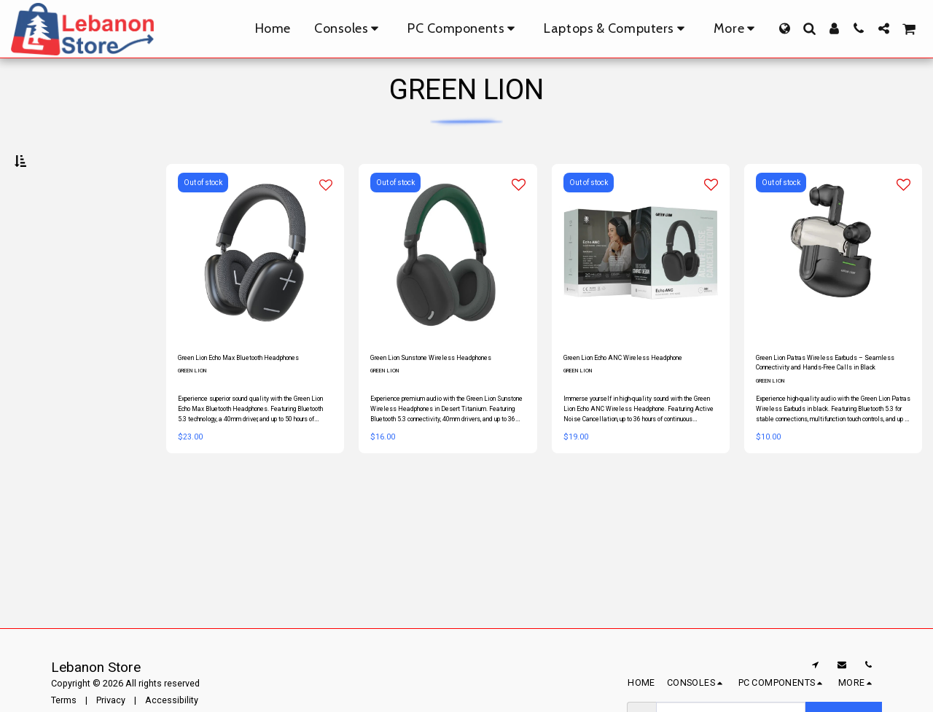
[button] (809, 28)
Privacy (110, 700)
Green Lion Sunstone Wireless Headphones (432, 400)
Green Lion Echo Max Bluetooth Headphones (243, 400)
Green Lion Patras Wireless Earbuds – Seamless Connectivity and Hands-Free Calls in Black (831, 401)
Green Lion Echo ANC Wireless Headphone (627, 400)
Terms (64, 700)
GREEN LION (196, 422)
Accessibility (171, 700)
